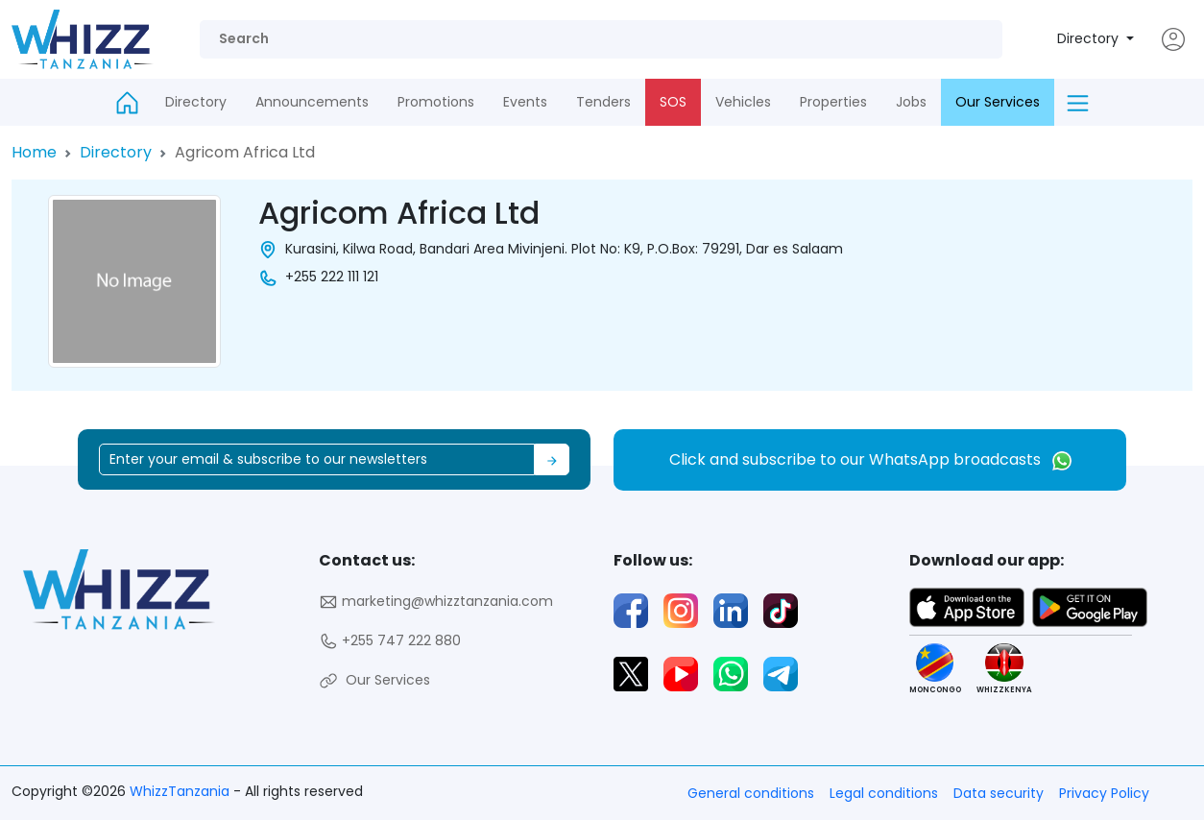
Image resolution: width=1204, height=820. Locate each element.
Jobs (911, 101)
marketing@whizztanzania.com (436, 601)
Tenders (603, 101)
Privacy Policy (1104, 793)
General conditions (750, 793)
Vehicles (743, 101)
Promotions (435, 101)
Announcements (312, 101)
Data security (998, 793)
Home (34, 152)
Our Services (997, 101)
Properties (833, 101)
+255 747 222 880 (390, 641)
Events (525, 101)
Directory (1089, 38)
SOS (673, 101)
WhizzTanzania (181, 791)
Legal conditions (884, 793)
